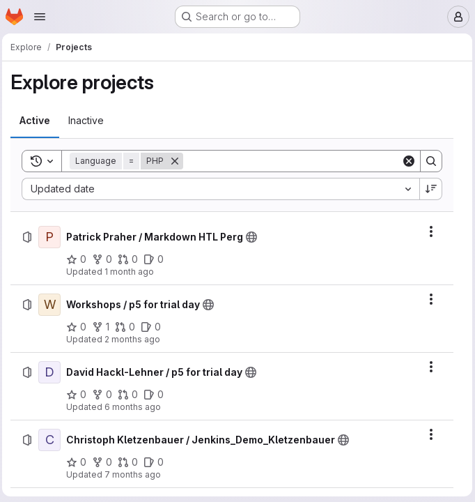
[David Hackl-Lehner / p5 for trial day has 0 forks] (105, 394)
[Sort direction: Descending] (428, 189)
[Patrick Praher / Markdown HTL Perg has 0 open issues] (157, 259)
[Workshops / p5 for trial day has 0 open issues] (154, 327)
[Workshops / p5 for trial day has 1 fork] (104, 327)
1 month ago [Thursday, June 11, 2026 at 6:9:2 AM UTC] (132, 271)
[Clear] (406, 161)
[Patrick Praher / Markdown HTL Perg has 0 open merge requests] (131, 259)
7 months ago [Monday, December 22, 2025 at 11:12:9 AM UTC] (136, 474)
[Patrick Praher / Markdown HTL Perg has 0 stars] (80, 259)
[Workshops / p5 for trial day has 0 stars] (80, 327)
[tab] (38, 120)
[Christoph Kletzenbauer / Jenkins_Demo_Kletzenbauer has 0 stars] (80, 462)
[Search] (292, 161)
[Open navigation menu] (40, 17)
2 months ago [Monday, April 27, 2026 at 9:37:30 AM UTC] (136, 339)
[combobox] (220, 189)
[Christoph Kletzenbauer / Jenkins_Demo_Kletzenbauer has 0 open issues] (157, 462)
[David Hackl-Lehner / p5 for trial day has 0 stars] (80, 394)
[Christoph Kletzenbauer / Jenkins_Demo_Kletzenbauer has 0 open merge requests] (131, 462)
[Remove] (178, 161)
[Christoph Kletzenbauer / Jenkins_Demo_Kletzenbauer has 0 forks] (105, 462)
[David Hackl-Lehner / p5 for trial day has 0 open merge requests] (131, 394)
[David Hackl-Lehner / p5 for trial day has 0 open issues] (157, 394)
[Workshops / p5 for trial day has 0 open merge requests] (128, 327)
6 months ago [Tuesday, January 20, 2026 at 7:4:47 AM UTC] (136, 407)
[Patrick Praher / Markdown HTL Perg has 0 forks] (105, 259)
